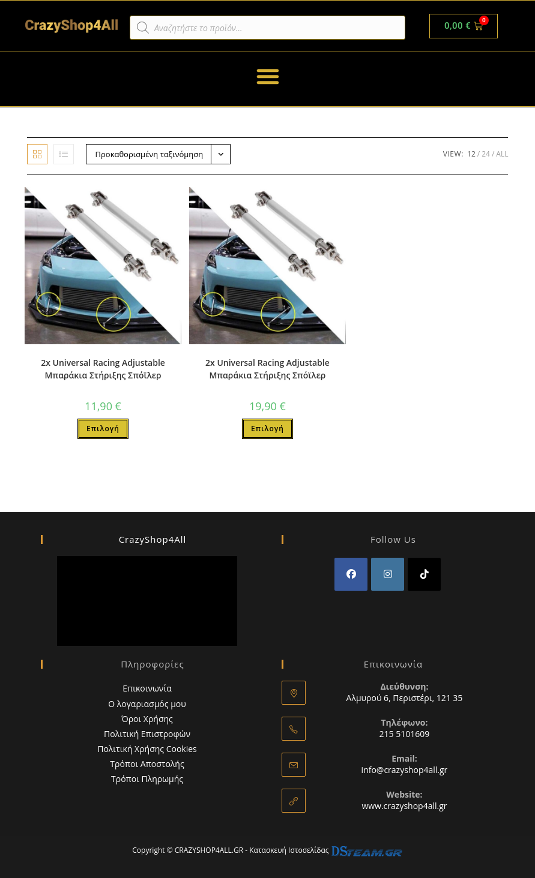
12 (471, 154)
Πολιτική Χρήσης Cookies (147, 748)
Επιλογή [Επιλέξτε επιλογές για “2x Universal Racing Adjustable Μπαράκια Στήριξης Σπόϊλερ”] (102, 428)
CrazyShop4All (153, 539)
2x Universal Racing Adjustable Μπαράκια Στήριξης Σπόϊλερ (103, 369)
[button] (268, 76)
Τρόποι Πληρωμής (147, 778)
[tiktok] (424, 574)
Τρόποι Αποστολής (147, 763)
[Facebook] (350, 574)
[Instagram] (387, 574)
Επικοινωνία (146, 688)
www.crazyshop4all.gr (404, 805)
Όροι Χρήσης (147, 718)
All (502, 154)
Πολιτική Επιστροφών (147, 733)
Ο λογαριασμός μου (147, 703)
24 (486, 154)
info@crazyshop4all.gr (404, 769)
